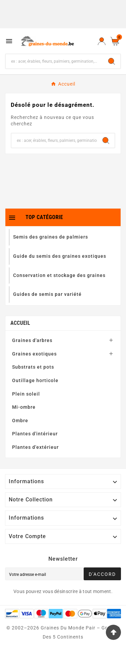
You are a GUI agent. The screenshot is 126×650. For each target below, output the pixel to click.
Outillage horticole (35, 380)
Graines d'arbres (32, 340)
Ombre (20, 420)
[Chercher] (54, 61)
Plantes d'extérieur (35, 447)
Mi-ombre (24, 407)
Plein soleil (26, 394)
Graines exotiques (34, 354)
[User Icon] (102, 41)
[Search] (111, 61)
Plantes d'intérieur (35, 433)
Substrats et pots (33, 367)
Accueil (20, 323)
